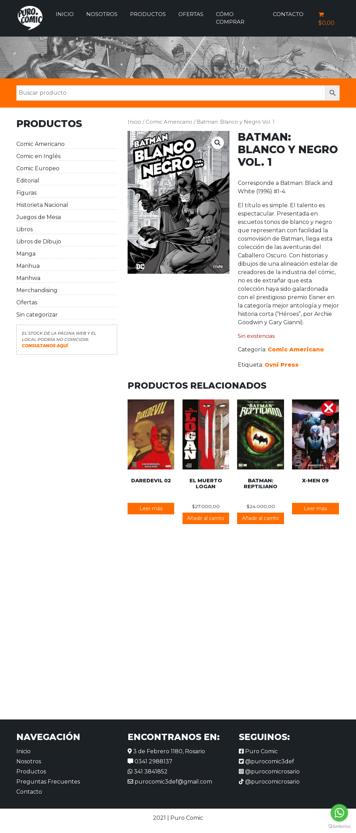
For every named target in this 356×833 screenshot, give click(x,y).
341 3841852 (148, 771)
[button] (217, 143)
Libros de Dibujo (38, 241)
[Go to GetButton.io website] (339, 826)
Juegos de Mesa (38, 217)
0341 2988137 (150, 761)
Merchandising (36, 290)
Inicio (65, 14)
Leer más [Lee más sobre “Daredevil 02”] (150, 508)
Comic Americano (40, 144)
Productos (148, 14)
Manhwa (28, 278)
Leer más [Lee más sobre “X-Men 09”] (315, 508)
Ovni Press (282, 364)
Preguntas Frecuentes (48, 781)
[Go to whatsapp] (339, 813)
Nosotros (102, 14)
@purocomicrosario (269, 771)
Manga (25, 253)
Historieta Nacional (42, 205)
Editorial (27, 180)
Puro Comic (258, 751)
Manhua (28, 266)
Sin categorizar (37, 314)
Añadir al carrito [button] (205, 518)
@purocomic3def (266, 761)
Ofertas (190, 14)
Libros (24, 229)
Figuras (26, 192)
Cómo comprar (230, 18)
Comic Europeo (37, 168)
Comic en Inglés (38, 156)
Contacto (288, 14)
